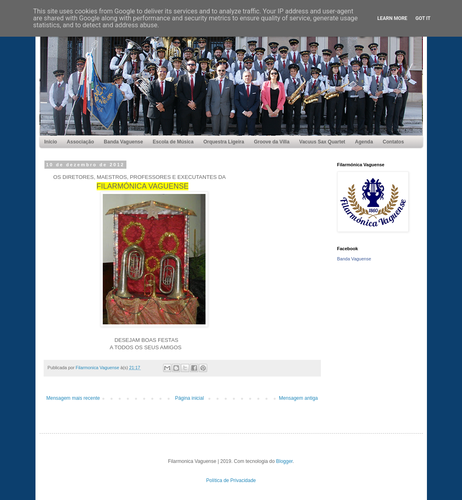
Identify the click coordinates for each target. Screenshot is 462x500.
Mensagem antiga (298, 398)
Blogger (284, 461)
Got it (423, 18)
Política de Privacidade (231, 480)
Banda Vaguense (354, 258)
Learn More (392, 18)
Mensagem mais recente (73, 398)
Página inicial (189, 398)
